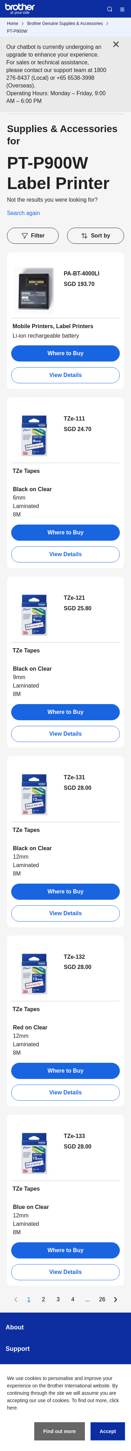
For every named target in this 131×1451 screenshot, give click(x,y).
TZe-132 (74, 957)
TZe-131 (74, 777)
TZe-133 (74, 1136)
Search (109, 9)
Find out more (59, 1431)
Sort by (95, 235)
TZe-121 (74, 598)
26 (102, 1299)
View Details (65, 375)
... (87, 1299)
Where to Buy (65, 353)
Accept (108, 1431)
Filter (33, 235)
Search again (23, 213)
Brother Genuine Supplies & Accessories (65, 23)
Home (12, 23)
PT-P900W (17, 31)
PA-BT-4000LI (82, 273)
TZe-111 (74, 419)
